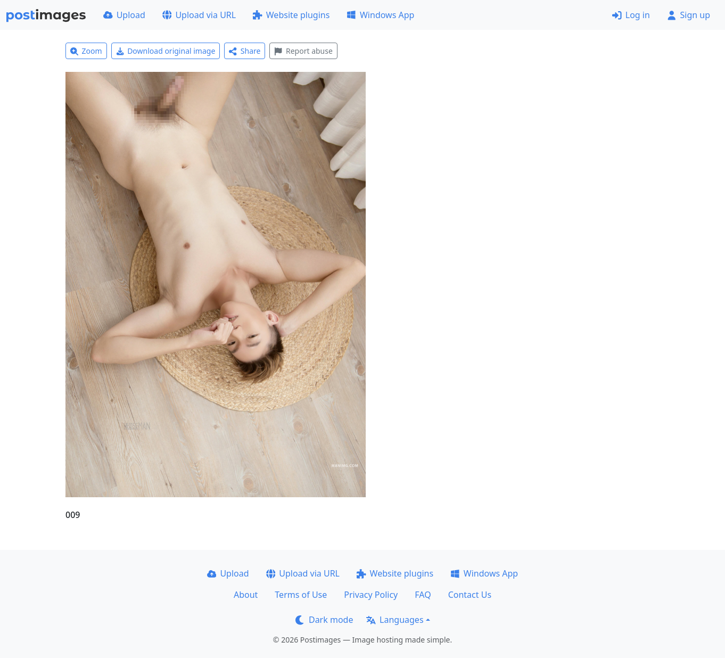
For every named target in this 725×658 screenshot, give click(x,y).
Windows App (380, 15)
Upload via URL (199, 15)
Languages (394, 620)
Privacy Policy (371, 595)
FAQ (423, 595)
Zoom (86, 51)
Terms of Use (301, 595)
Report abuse (303, 51)
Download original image (166, 51)
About (246, 595)
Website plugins (291, 15)
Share (244, 51)
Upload (124, 15)
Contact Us (469, 595)
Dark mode (324, 620)
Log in (631, 15)
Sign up (688, 15)
